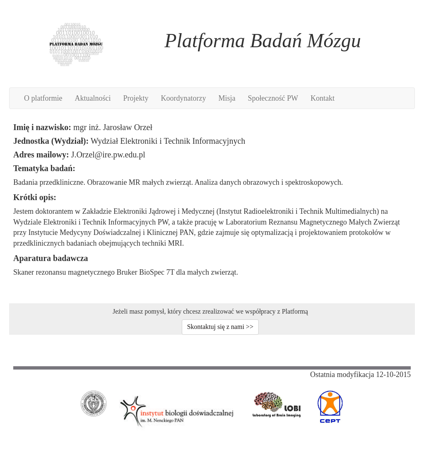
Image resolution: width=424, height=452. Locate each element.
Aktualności (93, 98)
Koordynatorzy (183, 98)
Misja (226, 98)
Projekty (135, 98)
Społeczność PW (273, 98)
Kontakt (323, 98)
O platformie (43, 98)
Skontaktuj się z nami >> (220, 326)
